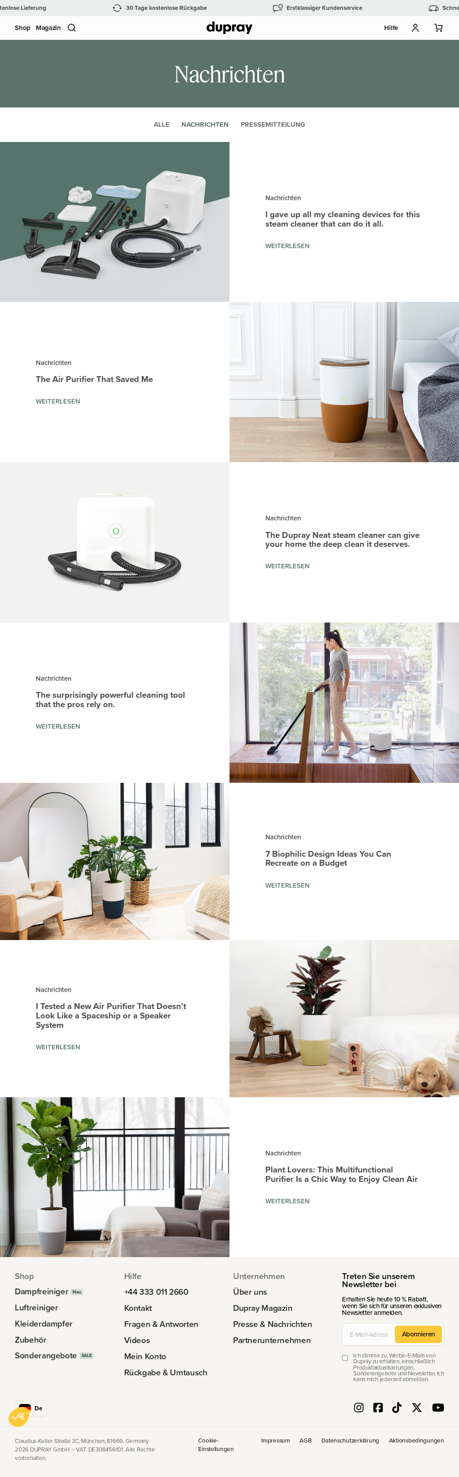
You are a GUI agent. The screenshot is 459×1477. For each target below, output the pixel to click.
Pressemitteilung (273, 124)
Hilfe (391, 27)
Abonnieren (418, 1334)
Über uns (250, 1292)
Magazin (48, 27)
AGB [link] (305, 1441)
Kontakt (138, 1308)
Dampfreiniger (41, 1292)
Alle (161, 124)
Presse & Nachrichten (272, 1324)
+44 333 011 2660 (156, 1292)
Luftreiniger (36, 1308)
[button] (71, 27)
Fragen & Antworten (161, 1324)
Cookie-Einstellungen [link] (216, 1445)
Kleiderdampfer (44, 1324)
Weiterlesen (287, 245)
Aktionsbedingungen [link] (416, 1441)
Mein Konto (145, 1356)
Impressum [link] (275, 1441)
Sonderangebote (46, 1356)
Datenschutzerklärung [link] (350, 1441)
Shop (22, 27)
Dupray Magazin (263, 1308)
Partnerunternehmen (272, 1340)
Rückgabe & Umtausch (166, 1373)
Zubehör (30, 1340)
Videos (137, 1340)
